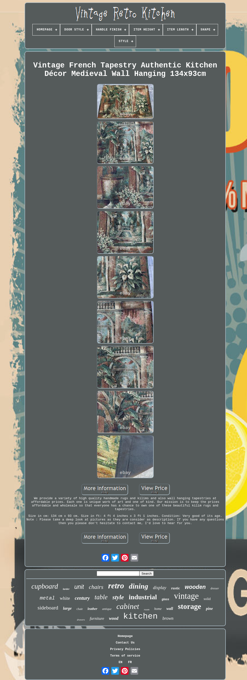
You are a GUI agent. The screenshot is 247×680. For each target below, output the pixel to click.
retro (116, 585)
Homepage (125, 636)
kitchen (140, 616)
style (118, 597)
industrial (143, 597)
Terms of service (125, 656)
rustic (175, 588)
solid (207, 599)
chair (79, 609)
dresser (215, 588)
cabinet (128, 606)
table (101, 597)
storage (189, 606)
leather (92, 609)
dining (138, 586)
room (147, 609)
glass (165, 599)
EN (121, 662)
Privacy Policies (125, 649)
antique (107, 609)
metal (47, 598)
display (159, 587)
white (65, 598)
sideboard (48, 608)
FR (130, 662)
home (158, 609)
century (82, 598)
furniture (97, 618)
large (67, 608)
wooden (195, 587)
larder (66, 588)
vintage (186, 596)
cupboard (44, 586)
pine (209, 609)
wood (113, 618)
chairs (96, 587)
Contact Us (125, 642)
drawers (81, 619)
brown (168, 618)
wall (169, 609)
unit (79, 586)
